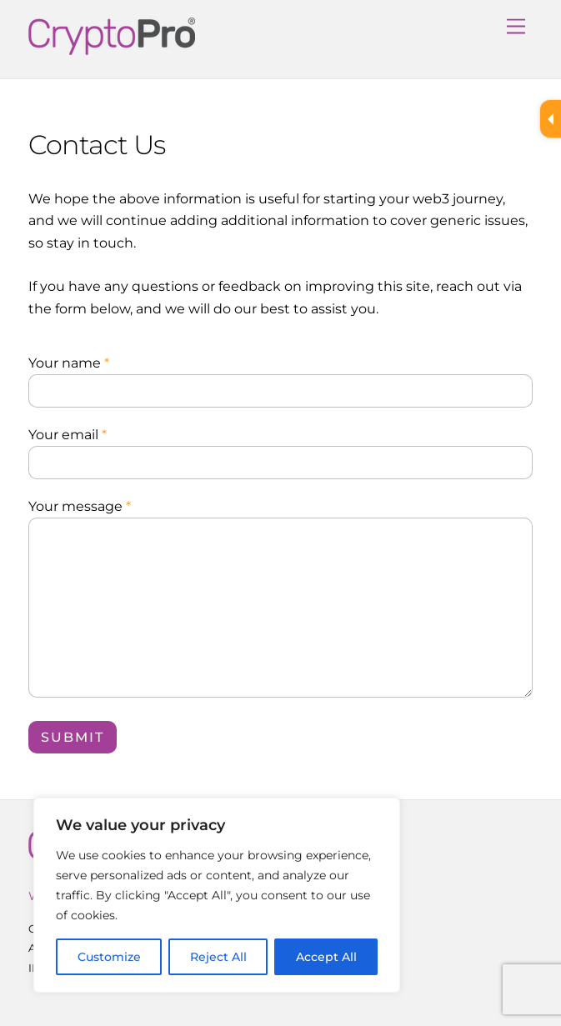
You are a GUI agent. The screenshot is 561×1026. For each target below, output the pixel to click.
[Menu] (516, 23)
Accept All (326, 956)
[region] (216, 895)
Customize (109, 956)
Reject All (218, 956)
